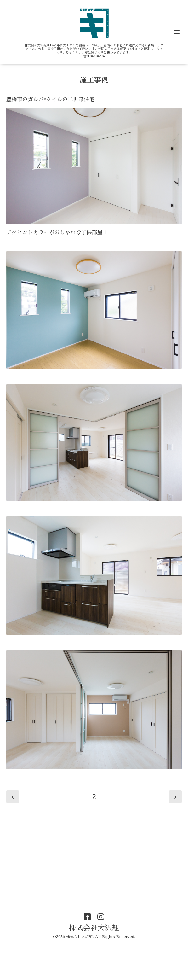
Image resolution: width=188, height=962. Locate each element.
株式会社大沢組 (94, 928)
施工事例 (94, 80)
